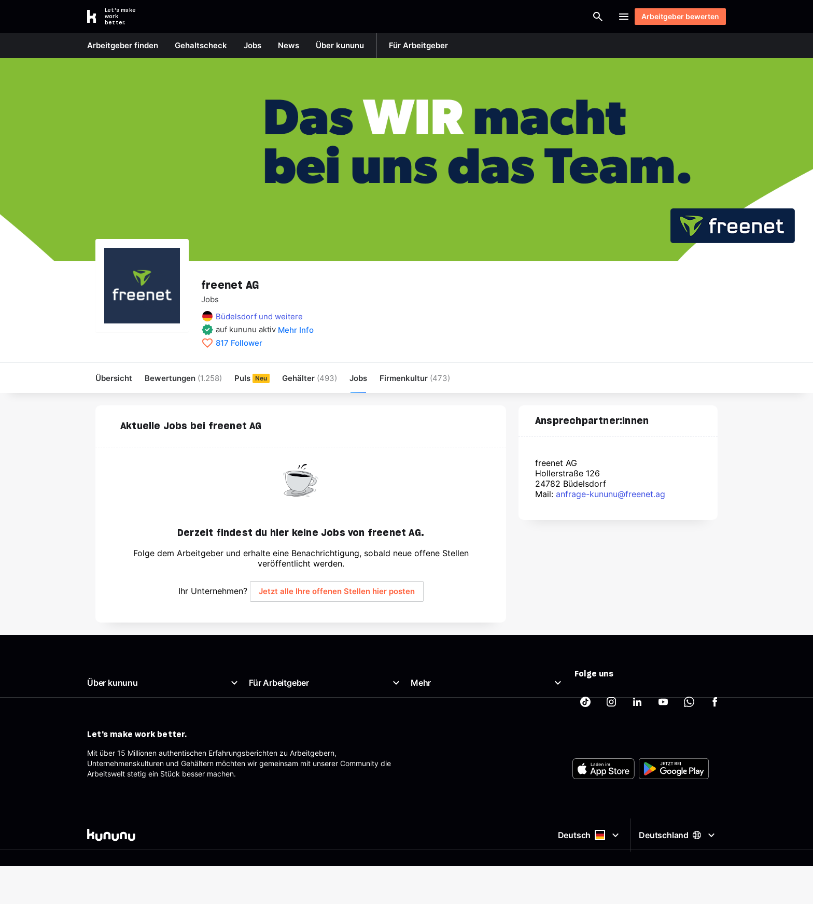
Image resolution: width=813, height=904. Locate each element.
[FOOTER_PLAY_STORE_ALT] (674, 860)
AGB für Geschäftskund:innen (298, 785)
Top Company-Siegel (284, 710)
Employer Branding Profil (290, 747)
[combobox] (407, 17)
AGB (418, 735)
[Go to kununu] (117, 16)
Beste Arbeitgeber (441, 722)
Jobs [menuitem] (358, 378)
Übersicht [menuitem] (113, 378)
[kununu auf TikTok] (585, 702)
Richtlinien (104, 760)
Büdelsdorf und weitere (259, 316)
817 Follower (239, 343)
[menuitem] (415, 378)
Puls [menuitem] (252, 378)
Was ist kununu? (114, 698)
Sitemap (425, 772)
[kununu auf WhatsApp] (689, 702)
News (96, 722)
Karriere (100, 747)
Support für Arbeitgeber (289, 760)
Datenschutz (432, 760)
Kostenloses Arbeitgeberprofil (298, 735)
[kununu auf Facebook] (715, 702)
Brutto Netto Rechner (447, 710)
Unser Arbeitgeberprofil (126, 710)
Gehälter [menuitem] (309, 378)
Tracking (425, 797)
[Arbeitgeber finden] (487, 16)
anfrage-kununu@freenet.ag (610, 494)
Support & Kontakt (118, 772)
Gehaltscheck (434, 698)
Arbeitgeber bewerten (675, 16)
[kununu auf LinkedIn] (637, 702)
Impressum (429, 747)
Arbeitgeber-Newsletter (289, 772)
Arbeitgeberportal (279, 698)
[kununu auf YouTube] (663, 702)
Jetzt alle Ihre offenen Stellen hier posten (337, 592)
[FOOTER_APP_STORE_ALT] (603, 860)
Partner (423, 785)
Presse (98, 735)
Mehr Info (296, 330)
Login (593, 16)
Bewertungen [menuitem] (183, 378)
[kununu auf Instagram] (611, 702)
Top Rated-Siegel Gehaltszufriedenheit (314, 722)
